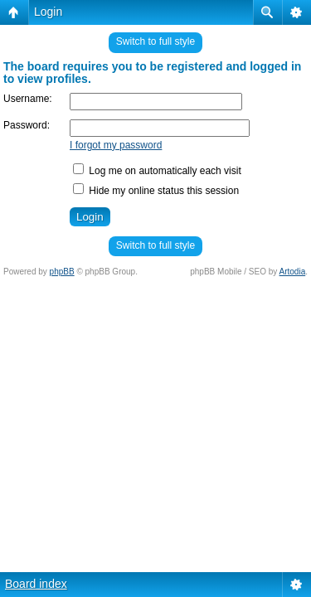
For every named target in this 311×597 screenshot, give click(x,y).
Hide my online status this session (156, 191)
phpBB (62, 271)
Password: (26, 125)
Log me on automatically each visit (157, 171)
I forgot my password (116, 145)
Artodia (292, 271)
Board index (36, 583)
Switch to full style (155, 41)
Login (48, 11)
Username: (27, 98)
